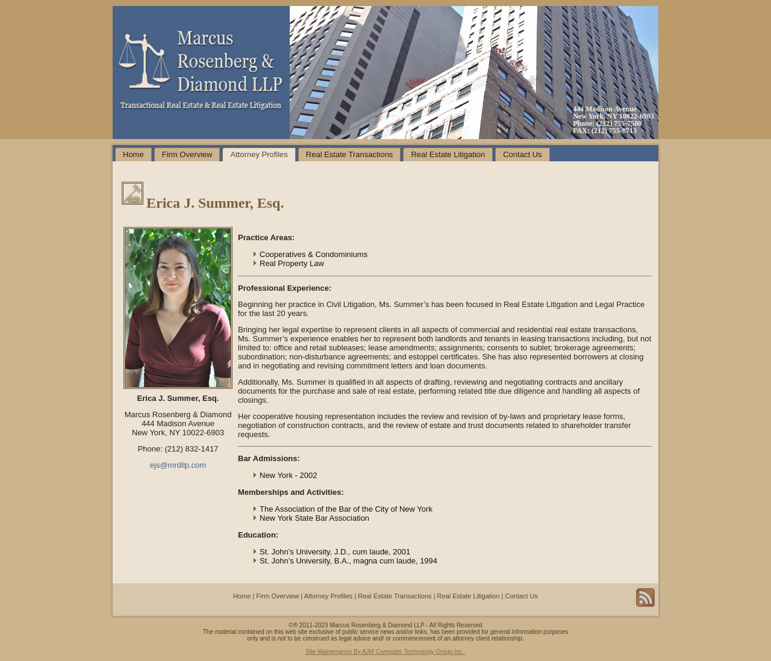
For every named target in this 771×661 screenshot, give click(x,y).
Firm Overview (187, 154)
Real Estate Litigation (448, 154)
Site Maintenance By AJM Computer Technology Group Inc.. (385, 651)
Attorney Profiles (258, 154)
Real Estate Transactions (349, 154)
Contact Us (522, 154)
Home (133, 154)
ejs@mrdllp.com (178, 465)
